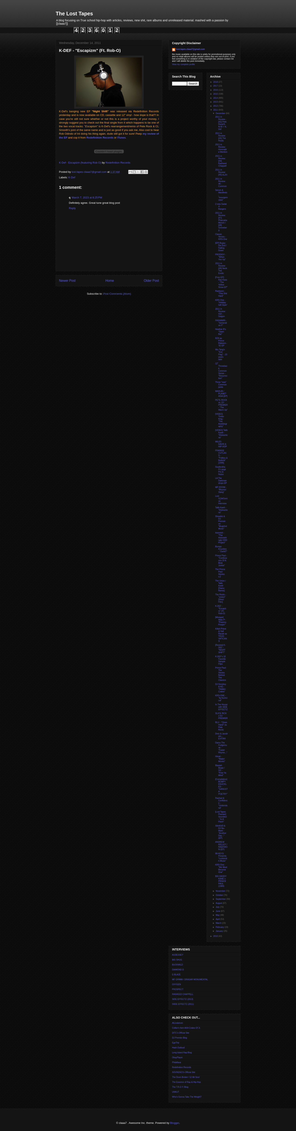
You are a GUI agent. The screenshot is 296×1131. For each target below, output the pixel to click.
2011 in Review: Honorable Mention (221, 148)
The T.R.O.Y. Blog (180, 1087)
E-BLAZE (176, 974)
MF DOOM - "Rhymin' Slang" (220, 489)
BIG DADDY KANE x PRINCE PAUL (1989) (221, 881)
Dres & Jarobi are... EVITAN (221, 736)
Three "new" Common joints (221, 384)
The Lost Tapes (74, 13)
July (218, 907)
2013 (215, 102)
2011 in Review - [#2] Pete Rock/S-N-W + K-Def (221, 123)
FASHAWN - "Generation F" (221, 322)
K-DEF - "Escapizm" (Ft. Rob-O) (220, 610)
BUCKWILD (177, 965)
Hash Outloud (178, 1047)
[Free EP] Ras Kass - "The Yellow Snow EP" (221, 282)
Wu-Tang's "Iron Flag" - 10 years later (221, 354)
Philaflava (176, 1062)
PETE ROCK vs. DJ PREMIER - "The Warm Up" (221, 405)
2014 (215, 98)
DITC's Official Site (180, 1033)
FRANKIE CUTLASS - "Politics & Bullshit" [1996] (221, 456)
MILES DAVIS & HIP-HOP (221, 444)
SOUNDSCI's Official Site (183, 1072)
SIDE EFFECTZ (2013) (182, 999)
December (221, 113)
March (219, 923)
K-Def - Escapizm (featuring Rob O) (80, 162)
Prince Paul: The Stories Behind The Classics (220, 674)
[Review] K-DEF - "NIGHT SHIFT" (220, 649)
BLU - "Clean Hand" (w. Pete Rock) (221, 726)
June (218, 911)
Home (109, 280)
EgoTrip (175, 1043)
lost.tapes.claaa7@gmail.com (190, 49)
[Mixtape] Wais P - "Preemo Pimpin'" (220, 621)
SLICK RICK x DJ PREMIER (221, 715)
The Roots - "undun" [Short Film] (220, 598)
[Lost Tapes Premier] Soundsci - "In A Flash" (221, 817)
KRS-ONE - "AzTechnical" (221, 698)
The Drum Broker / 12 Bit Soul (185, 1077)
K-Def (71, 177)
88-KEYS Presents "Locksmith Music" (221, 857)
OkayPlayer (177, 1057)
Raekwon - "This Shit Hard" (221, 293)
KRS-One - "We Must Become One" (221, 868)
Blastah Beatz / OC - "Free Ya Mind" (220, 770)
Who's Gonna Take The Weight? (186, 1097)
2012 (215, 106)
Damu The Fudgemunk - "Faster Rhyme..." (221, 748)
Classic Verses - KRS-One (221, 236)
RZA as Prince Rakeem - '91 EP (221, 342)
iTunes (121, 137)
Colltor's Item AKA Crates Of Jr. (186, 1028)
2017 (215, 86)
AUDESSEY (177, 955)
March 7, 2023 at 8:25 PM (87, 197)
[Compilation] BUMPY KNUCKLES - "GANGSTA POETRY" (221, 786)
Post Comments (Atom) (117, 293)
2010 (215, 936)
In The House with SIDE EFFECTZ (221, 707)
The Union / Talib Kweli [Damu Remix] (220, 586)
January (219, 931)
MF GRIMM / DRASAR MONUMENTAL (190, 979)
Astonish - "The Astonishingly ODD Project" (221, 538)
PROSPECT (177, 989)
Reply (72, 208)
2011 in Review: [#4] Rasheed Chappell (221, 161)
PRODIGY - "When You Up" (220, 257)
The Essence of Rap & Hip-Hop (186, 1082)
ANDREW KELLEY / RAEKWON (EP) (221, 846)
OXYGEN (176, 984)
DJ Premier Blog (179, 1038)
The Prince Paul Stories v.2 (220, 573)
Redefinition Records (100, 137)
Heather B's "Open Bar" (220, 331)
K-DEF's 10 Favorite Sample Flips (220, 660)
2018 (215, 82)
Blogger (174, 1122)
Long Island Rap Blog (182, 1052)
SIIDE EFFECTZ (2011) (183, 1004)
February (220, 927)
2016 (215, 90)
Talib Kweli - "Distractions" (221, 510)
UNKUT (175, 1092)
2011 (215, 110)
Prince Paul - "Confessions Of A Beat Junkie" (221, 560)
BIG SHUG (177, 960)
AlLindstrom (177, 1023)
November (221, 891)
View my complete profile (183, 64)
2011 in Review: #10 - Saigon (220, 312)
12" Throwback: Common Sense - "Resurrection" (221, 370)
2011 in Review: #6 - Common (221, 182)
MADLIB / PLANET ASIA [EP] (221, 393)
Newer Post (67, 280)
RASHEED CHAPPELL (182, 994)
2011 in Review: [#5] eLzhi (221, 172)
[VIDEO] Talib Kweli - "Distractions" (221, 434)
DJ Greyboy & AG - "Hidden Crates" (220, 688)
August (219, 903)
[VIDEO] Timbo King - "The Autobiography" (221, 420)
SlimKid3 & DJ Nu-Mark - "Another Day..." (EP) (220, 832)
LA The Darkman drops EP (221, 480)
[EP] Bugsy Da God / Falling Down (221, 247)
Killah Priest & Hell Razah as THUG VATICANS (221, 635)
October (219, 895)
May (218, 915)
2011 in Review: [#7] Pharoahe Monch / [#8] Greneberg (221, 221)
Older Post (151, 280)
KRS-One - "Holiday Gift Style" (221, 302)
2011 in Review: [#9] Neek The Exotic (221, 268)
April (218, 919)
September (221, 899)
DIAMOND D (178, 969)
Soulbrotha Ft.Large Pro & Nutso (220, 470)
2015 (215, 94)
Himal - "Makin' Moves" (220, 758)
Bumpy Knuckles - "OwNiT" (221, 549)
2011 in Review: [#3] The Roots (220, 137)
